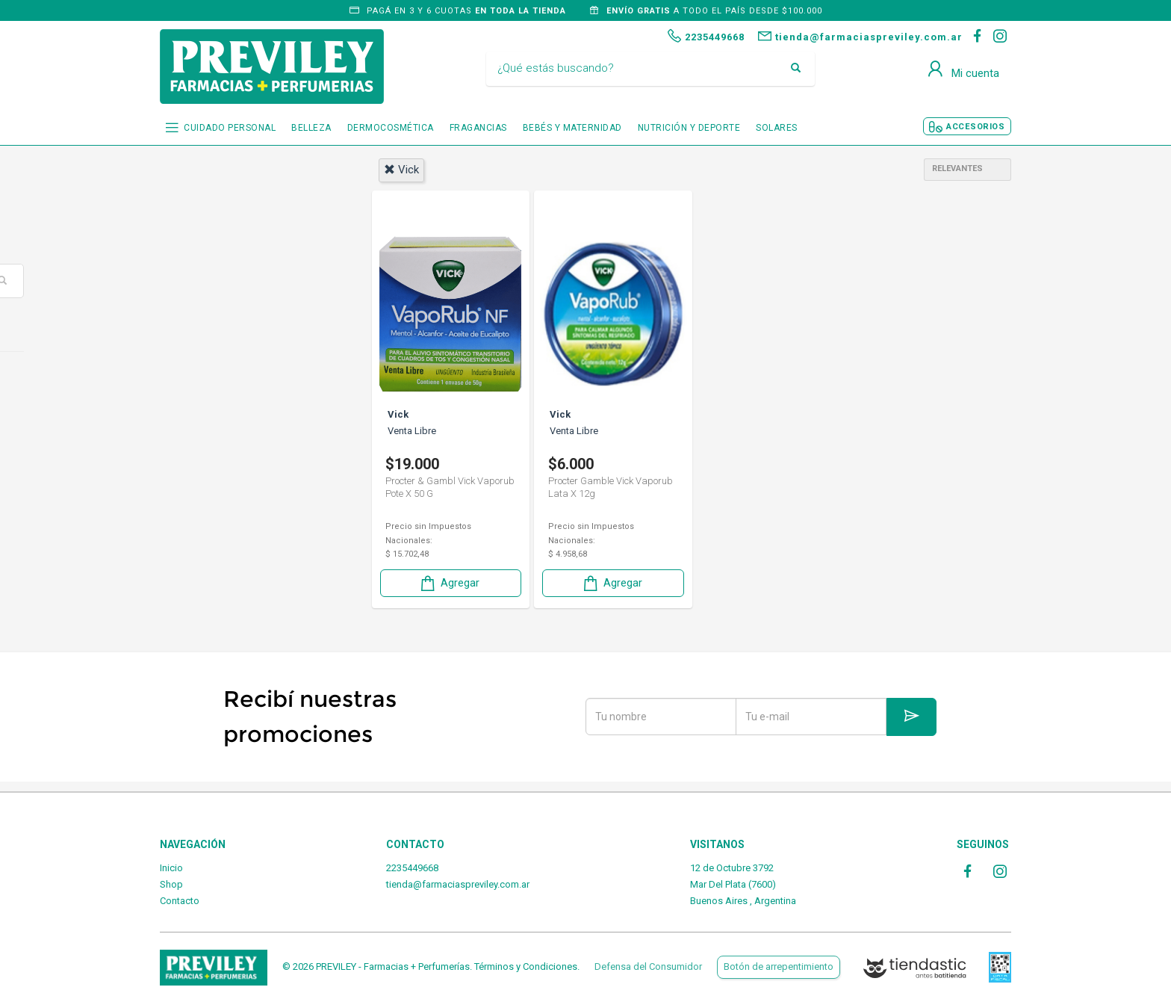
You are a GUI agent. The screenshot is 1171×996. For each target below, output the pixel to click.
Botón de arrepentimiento (778, 966)
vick (401, 169)
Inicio (171, 867)
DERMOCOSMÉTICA (390, 128)
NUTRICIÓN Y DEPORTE (689, 128)
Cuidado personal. (226, 380)
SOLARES (777, 128)
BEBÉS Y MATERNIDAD (572, 128)
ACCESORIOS (975, 127)
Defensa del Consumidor (648, 966)
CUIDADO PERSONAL (230, 128)
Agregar (448, 581)
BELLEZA (311, 128)
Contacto (179, 900)
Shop (171, 884)
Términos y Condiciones (525, 966)
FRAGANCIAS (478, 128)
